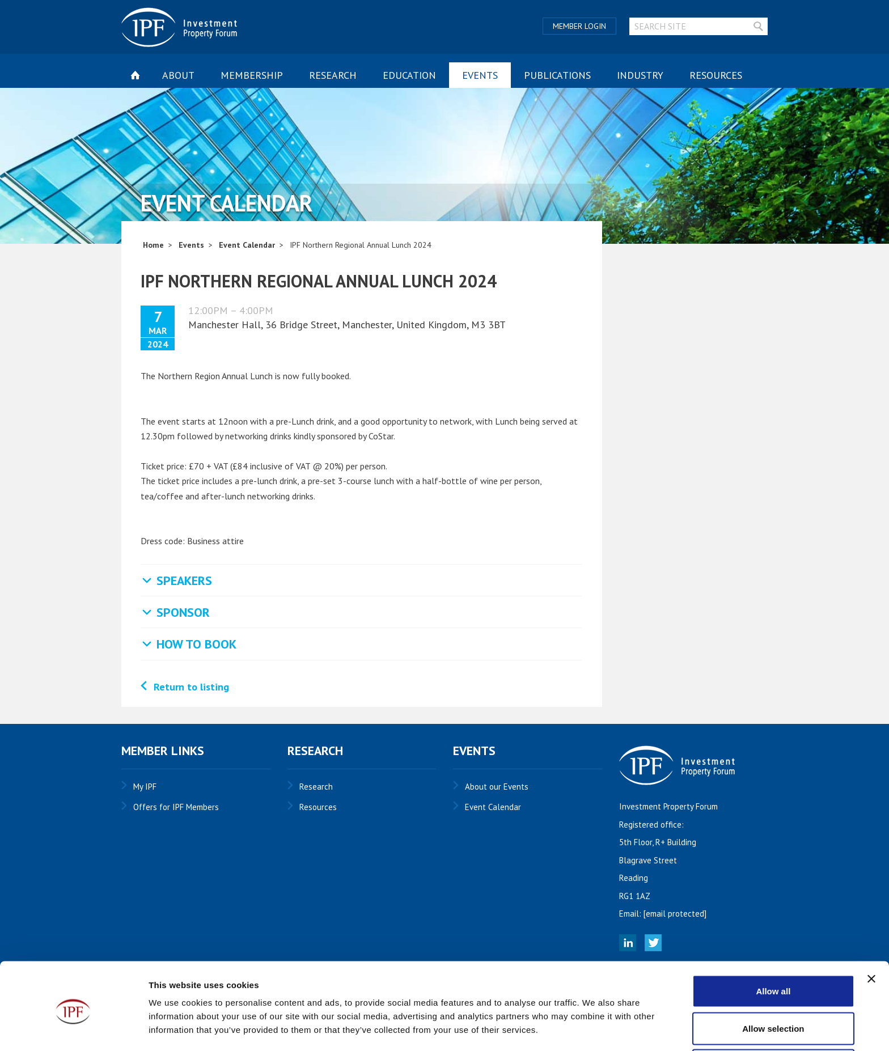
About (178, 75)
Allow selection (773, 984)
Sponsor (183, 612)
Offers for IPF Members (176, 807)
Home (153, 245)
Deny (773, 1020)
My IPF (144, 786)
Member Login (579, 26)
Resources (715, 75)
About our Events (496, 786)
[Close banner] (871, 934)
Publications (557, 75)
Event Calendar (247, 245)
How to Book (196, 644)
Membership (252, 75)
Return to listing (191, 686)
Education (409, 75)
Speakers (184, 580)
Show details (595, 1022)
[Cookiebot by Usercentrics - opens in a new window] (73, 1028)
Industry (640, 75)
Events (480, 75)
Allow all (773, 946)
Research (333, 75)
